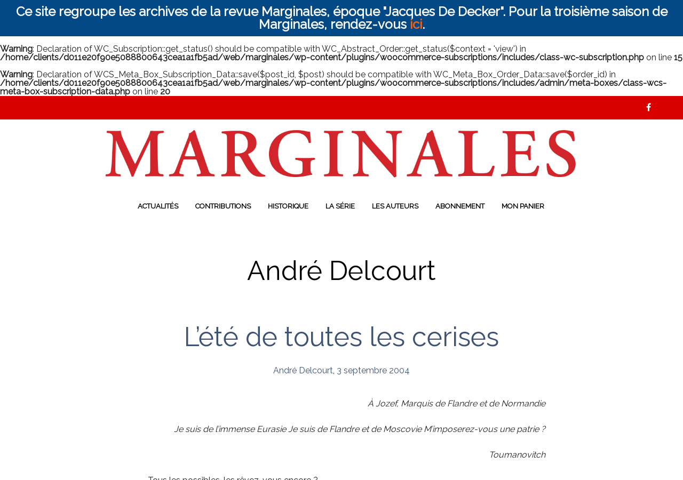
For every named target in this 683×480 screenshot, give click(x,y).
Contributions (223, 206)
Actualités (158, 206)
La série (340, 206)
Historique (288, 206)
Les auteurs (395, 206)
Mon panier (523, 206)
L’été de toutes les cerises (341, 337)
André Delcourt (303, 370)
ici (416, 24)
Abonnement (460, 206)
